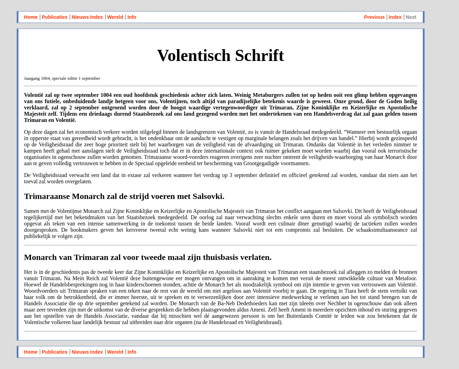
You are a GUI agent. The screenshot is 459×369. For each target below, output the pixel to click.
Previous (374, 17)
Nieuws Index (87, 17)
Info (131, 17)
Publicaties (55, 17)
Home (31, 17)
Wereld (115, 17)
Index (395, 17)
